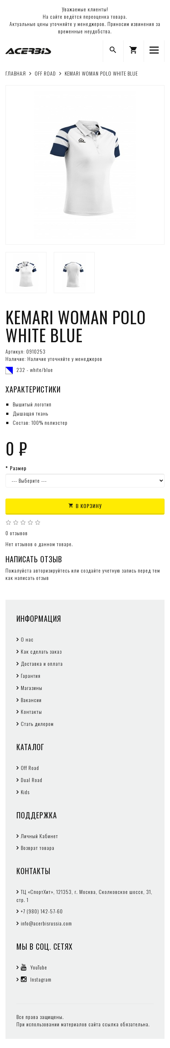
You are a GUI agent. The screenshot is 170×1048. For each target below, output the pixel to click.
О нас (27, 639)
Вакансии (31, 700)
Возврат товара (37, 847)
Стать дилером (37, 723)
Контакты (31, 711)
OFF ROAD (45, 73)
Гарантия (31, 675)
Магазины (31, 687)
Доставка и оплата (42, 663)
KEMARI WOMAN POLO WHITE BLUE (101, 73)
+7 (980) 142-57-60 (42, 911)
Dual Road (31, 780)
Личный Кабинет (39, 836)
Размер (18, 468)
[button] (134, 51)
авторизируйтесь (51, 570)
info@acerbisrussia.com (46, 923)
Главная (15, 73)
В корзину (85, 506)
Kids (25, 792)
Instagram (36, 979)
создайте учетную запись (108, 570)
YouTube (34, 967)
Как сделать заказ (41, 651)
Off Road (30, 767)
